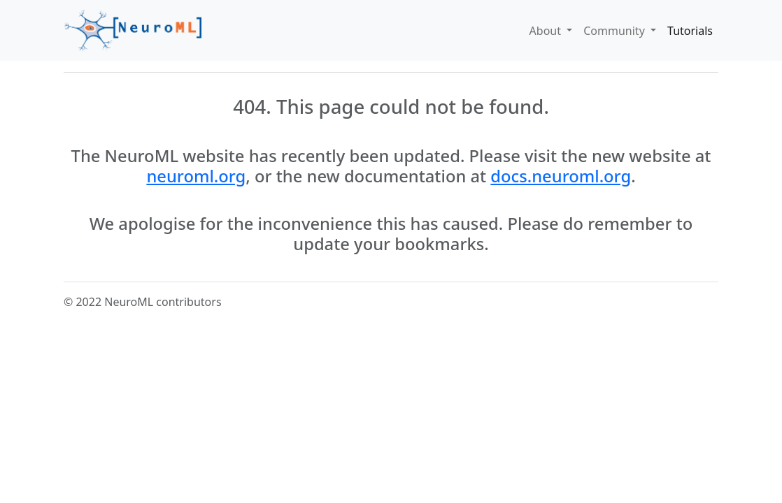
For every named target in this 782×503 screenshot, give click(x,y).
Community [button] (615, 30)
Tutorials (690, 30)
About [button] (546, 30)
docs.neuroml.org (560, 176)
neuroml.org (196, 176)
